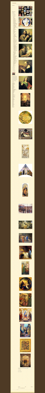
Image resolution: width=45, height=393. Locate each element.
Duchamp (14, 28)
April (13, 69)
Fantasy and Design (14, 26)
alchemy (13, 85)
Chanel (13, 17)
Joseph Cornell (14, 29)
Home (25, 386)
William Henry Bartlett (15, 56)
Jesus (12, 97)
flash (12, 93)
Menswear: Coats (14, 41)
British (12, 88)
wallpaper (13, 106)
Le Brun (13, 98)
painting (13, 101)
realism (12, 103)
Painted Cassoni (14, 57)
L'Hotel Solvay (14, 20)
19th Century (13, 83)
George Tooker (14, 38)
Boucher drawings (14, 31)
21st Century (13, 84)
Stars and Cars (14, 18)
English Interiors (14, 22)
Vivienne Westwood (14, 62)
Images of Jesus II (14, 51)
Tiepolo (12, 105)
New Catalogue (14, 59)
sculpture (13, 104)
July (13, 67)
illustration (13, 96)
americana (13, 86)
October (14, 15)
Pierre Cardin (14, 65)
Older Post (32, 386)
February (14, 70)
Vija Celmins (14, 32)
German (12, 95)
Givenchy (14, 64)
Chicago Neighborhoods (14, 89)
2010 (13, 13)
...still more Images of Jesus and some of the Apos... (15, 50)
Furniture (13, 94)
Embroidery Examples (15, 40)
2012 (13, 12)
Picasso (12, 102)
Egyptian (13, 92)
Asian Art (13, 87)
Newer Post (19, 386)
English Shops (14, 54)
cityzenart (14, 3)
